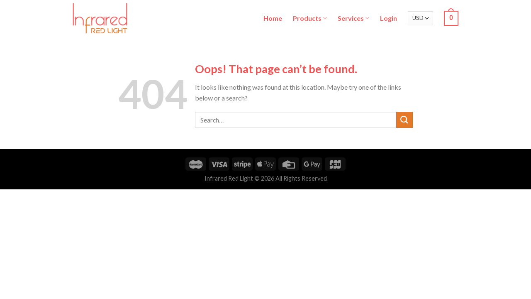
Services (353, 18)
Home (272, 18)
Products (310, 18)
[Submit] (404, 120)
